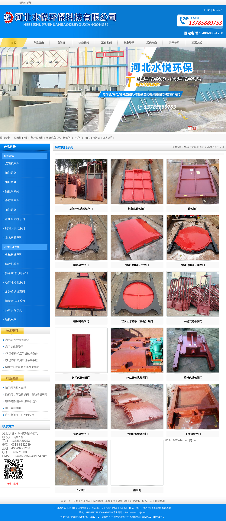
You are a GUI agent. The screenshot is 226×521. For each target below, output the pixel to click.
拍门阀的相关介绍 (15, 387)
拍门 (87, 137)
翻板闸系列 (12, 191)
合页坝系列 (12, 200)
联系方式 (197, 42)
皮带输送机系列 (15, 291)
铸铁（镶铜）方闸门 (137, 265)
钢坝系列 (10, 182)
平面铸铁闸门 (193, 433)
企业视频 (84, 42)
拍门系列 (10, 209)
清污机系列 (12, 263)
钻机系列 (10, 319)
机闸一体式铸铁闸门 (81, 208)
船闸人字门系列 (15, 228)
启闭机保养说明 (14, 346)
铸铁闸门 (68, 137)
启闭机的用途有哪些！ (18, 339)
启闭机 (61, 42)
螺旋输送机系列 (15, 300)
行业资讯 (129, 42)
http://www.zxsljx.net (135, 512)
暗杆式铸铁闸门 (193, 377)
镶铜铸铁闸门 (81, 321)
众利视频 (98, 500)
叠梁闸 (137, 490)
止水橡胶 (107, 137)
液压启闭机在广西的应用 (19, 414)
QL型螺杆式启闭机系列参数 (21, 360)
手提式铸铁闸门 (193, 321)
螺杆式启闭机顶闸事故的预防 (22, 367)
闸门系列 (204, 147)
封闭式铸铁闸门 (81, 377)
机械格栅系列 (13, 254)
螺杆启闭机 (37, 137)
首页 (13, 42)
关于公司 (174, 42)
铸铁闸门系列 (217, 147)
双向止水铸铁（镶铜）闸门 (137, 321)
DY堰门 (81, 490)
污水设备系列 (13, 310)
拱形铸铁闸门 (81, 433)
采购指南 (151, 42)
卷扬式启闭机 (53, 137)
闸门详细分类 (13, 408)
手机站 (206, 10)
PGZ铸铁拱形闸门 (137, 377)
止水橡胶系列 (13, 237)
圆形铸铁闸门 (81, 265)
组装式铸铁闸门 (137, 208)
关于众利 (73, 500)
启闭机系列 (12, 163)
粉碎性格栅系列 (15, 282)
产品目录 (38, 42)
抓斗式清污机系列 (16, 273)
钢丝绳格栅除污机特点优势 (21, 401)
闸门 (26, 137)
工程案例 (106, 42)
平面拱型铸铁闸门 (137, 433)
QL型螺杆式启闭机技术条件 (21, 353)
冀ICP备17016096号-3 (153, 517)
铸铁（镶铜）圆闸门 (193, 265)
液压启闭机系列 (15, 219)
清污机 (96, 137)
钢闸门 (79, 137)
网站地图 (217, 10)
